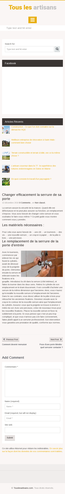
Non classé (40, 203)
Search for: (10, 44)
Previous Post (12, 339)
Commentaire (11, 367)
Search (57, 49)
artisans (32, 7)
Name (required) (12, 401)
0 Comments (25, 203)
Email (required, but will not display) (20, 413)
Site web (8, 425)
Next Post (55, 339)
